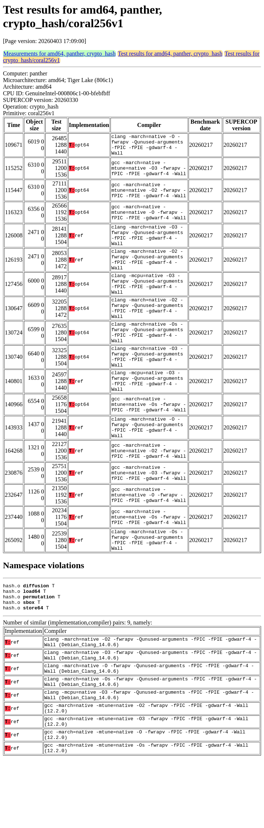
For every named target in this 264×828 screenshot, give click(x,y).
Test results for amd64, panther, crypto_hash (170, 53)
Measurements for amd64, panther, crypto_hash (59, 53)
